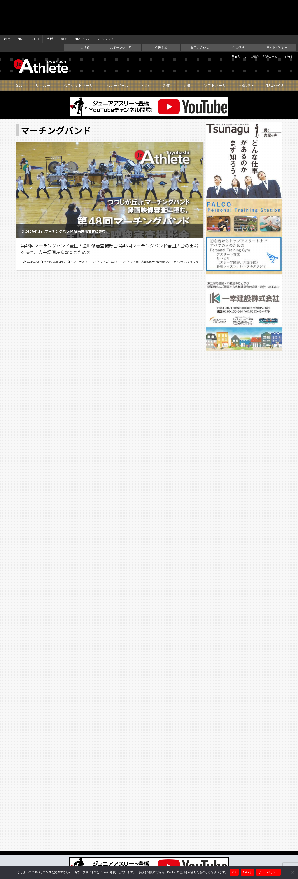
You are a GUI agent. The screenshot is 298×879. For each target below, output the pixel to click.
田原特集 (286, 24)
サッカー (42, 52)
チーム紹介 (242, 24)
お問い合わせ (200, 14)
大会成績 (83, 14)
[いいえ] (292, 872)
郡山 (39, 4)
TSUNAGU (274, 52)
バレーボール (117, 52)
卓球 (145, 52)
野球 (18, 52)
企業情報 (238, 14)
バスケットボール (78, 52)
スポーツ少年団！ (122, 14)
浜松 (23, 4)
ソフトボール (215, 52)
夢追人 (222, 24)
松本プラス (119, 4)
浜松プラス (93, 4)
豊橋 (55, 4)
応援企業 (161, 14)
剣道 (187, 52)
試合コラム (264, 24)
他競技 (244, 52)
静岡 (7, 4)
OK (234, 872)
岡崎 (71, 4)
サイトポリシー (277, 14)
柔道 (166, 52)
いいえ (247, 872)
